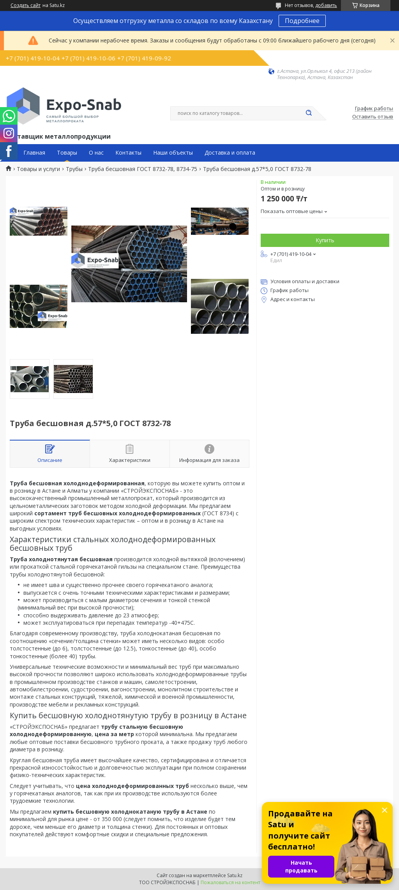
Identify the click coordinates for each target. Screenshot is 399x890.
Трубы (74, 169)
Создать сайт (26, 5)
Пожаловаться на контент (230, 882)
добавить (326, 5)
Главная (34, 152)
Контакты (128, 152)
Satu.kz (234, 875)
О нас (96, 152)
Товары (67, 152)
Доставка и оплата (230, 152)
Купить (325, 240)
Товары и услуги (38, 169)
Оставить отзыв (372, 117)
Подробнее (302, 20)
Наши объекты (173, 152)
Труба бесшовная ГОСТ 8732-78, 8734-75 (142, 169)
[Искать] (308, 113)
